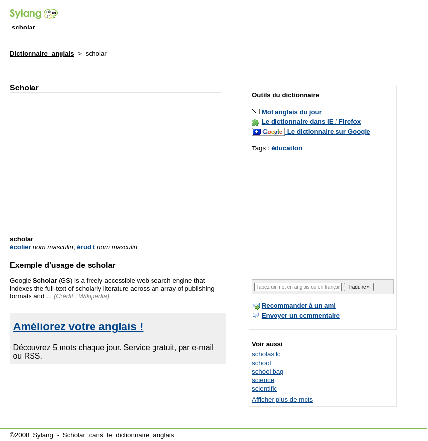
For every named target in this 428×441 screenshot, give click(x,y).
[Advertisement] (187, 65)
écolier (20, 247)
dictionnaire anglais (145, 435)
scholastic (266, 354)
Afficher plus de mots (282, 399)
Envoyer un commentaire (301, 315)
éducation (286, 148)
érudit (86, 247)
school (261, 363)
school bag (267, 371)
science (263, 379)
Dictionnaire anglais (42, 53)
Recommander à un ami (299, 305)
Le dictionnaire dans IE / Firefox (311, 121)
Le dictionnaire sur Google (328, 131)
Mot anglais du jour (292, 112)
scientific (264, 388)
